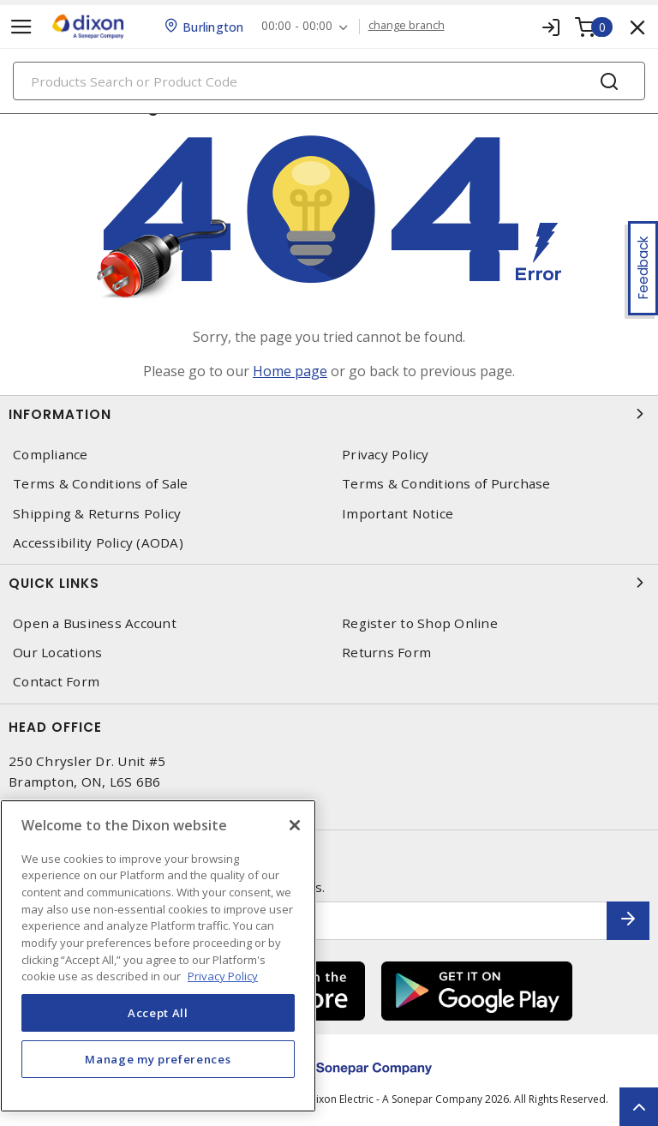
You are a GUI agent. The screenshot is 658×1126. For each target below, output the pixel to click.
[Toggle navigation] (21, 27)
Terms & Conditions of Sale (100, 484)
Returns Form (386, 652)
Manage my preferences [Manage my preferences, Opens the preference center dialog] (157, 1059)
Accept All (158, 1013)
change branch (406, 26)
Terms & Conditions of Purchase (446, 484)
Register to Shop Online (420, 623)
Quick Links (329, 582)
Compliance (50, 454)
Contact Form (56, 682)
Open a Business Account (94, 623)
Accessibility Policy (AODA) (98, 543)
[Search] (329, 81)
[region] (158, 956)
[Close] (295, 825)
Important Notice (397, 514)
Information (329, 413)
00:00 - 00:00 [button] (296, 26)
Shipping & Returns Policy (97, 514)
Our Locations (57, 652)
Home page (290, 371)
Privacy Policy (385, 454)
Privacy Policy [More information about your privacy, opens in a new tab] (223, 976)
